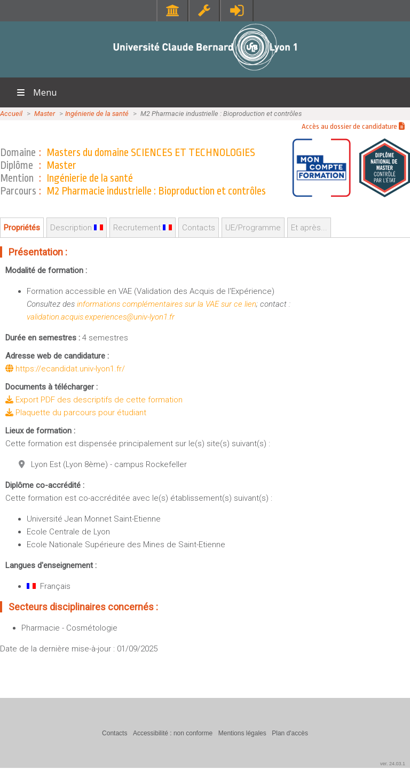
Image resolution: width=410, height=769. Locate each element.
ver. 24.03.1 (392, 763)
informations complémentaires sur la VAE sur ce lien (166, 304)
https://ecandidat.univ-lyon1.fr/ (65, 369)
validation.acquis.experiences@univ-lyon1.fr (101, 317)
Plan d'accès (290, 733)
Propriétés (22, 227)
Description (76, 227)
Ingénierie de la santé (97, 114)
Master (44, 114)
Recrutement (142, 227)
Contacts (198, 227)
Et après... (309, 227)
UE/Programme (253, 227)
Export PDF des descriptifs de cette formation (94, 400)
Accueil (11, 114)
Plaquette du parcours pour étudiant (75, 412)
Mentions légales (242, 733)
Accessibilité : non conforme (172, 733)
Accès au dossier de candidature (353, 126)
